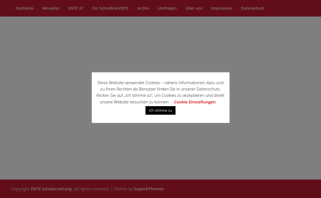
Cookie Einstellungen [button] (195, 102)
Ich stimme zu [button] (160, 110)
